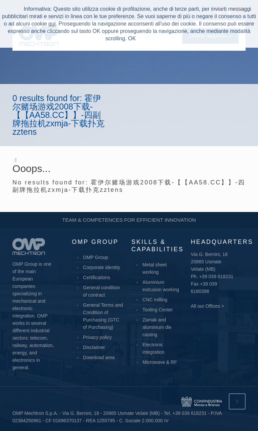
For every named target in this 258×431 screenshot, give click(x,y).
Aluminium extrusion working (160, 285)
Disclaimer (94, 347)
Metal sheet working (154, 268)
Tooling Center (157, 309)
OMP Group (95, 257)
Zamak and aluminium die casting (156, 327)
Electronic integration (153, 348)
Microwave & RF (159, 362)
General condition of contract (101, 291)
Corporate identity (101, 267)
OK (132, 38)
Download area (99, 357)
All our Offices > (207, 306)
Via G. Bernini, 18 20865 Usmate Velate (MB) (209, 262)
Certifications (96, 277)
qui (51, 24)
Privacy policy (97, 337)
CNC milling (154, 299)
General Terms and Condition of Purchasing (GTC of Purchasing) (103, 316)
